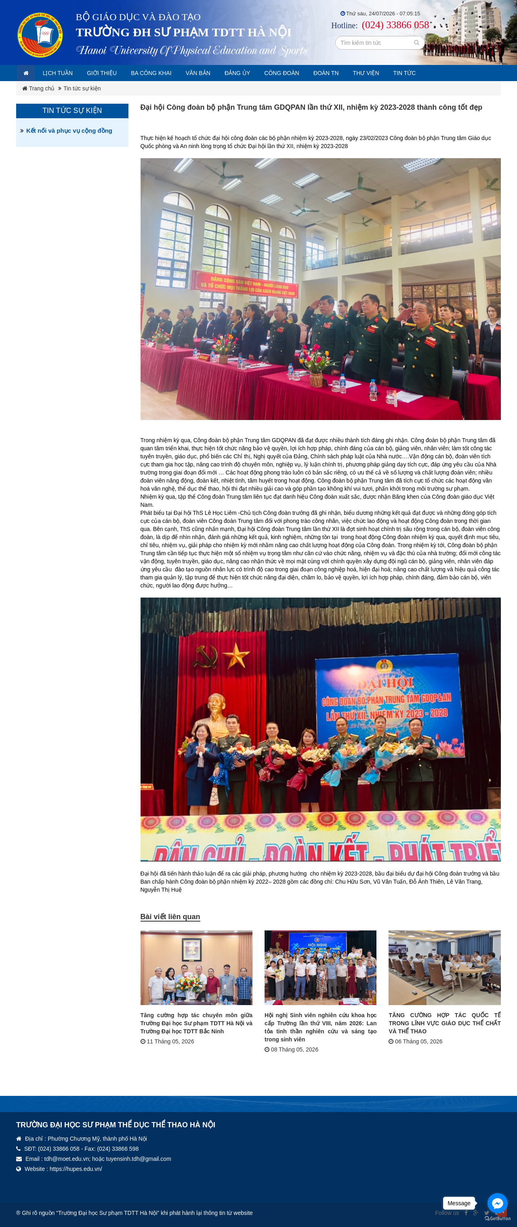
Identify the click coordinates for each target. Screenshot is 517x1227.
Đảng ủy (259, 73)
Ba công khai (165, 73)
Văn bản (216, 73)
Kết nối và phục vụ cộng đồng (69, 130)
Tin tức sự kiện (82, 88)
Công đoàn (307, 73)
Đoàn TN (356, 73)
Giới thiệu (111, 73)
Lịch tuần (63, 73)
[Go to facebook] (498, 1203)
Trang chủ (38, 88)
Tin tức (442, 73)
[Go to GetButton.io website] (498, 1218)
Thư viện (400, 73)
